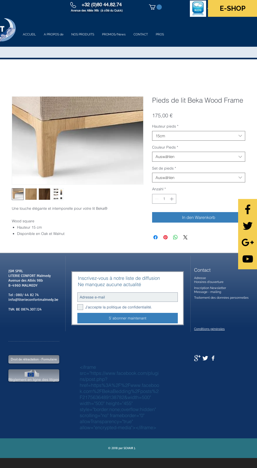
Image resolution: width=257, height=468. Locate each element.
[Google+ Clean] (197, 358)
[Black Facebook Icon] (247, 209)
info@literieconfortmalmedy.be (33, 299)
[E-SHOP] (232, 8)
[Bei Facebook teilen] (155, 237)
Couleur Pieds (165, 147)
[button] (155, 7)
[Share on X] (185, 237)
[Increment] (172, 198)
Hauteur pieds (165, 126)
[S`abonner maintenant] (127, 318)
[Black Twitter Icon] (247, 225)
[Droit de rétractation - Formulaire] (33, 359)
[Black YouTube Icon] (247, 259)
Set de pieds (164, 168)
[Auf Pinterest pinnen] (165, 237)
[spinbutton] (164, 198)
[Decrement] (156, 198)
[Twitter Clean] (205, 358)
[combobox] (198, 136)
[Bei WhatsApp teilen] (175, 237)
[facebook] (213, 358)
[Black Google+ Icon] (247, 242)
